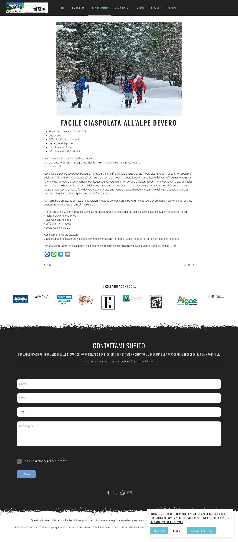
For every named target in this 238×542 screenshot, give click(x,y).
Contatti (173, 8)
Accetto (159, 530)
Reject (177, 530)
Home (63, 8)
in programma (99, 8)
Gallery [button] (139, 8)
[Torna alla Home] (27, 8)
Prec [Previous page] (48, 264)
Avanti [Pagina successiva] (189, 264)
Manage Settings (202, 530)
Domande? (156, 8)
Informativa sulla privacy (166, 522)
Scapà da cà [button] (122, 8)
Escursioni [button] (78, 8)
